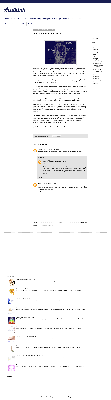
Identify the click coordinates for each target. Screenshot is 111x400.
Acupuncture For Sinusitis (98, 65)
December (97, 61)
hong (39, 183)
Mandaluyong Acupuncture (47, 189)
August (97, 74)
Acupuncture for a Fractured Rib (24, 346)
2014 (94, 54)
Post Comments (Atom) (46, 225)
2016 (94, 52)
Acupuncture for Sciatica (22, 289)
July (96, 76)
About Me (15, 24)
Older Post (84, 222)
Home (7, 24)
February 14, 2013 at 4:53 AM (51, 149)
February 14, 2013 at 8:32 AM (58, 161)
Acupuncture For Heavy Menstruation (26, 336)
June (96, 78)
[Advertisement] (16, 39)
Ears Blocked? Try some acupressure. (26, 279)
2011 (94, 83)
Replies (42, 157)
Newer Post (37, 222)
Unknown (40, 149)
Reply (39, 154)
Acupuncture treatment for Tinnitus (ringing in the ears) (30, 355)
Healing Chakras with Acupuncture (25, 317)
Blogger (70, 397)
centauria (58, 397)
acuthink (41, 136)
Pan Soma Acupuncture (35, 24)
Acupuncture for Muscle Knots (24, 298)
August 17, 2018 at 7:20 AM (48, 183)
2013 (94, 56)
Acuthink (14, 9)
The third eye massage (22, 365)
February (97, 81)
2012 (94, 59)
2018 (94, 49)
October (97, 69)
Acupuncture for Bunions (22, 308)
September (98, 71)
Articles (23, 24)
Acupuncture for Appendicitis (23, 327)
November (97, 63)
